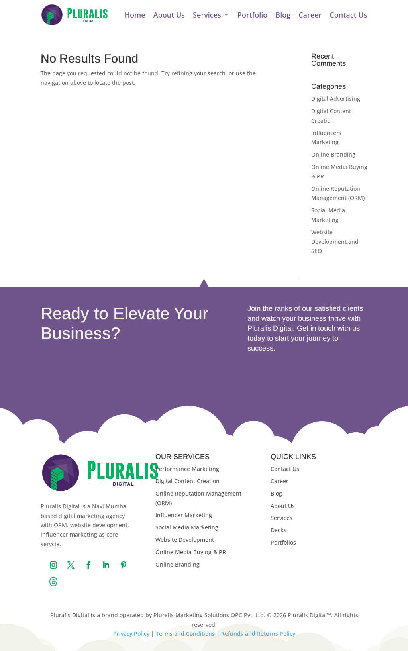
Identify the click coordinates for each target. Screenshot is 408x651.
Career (310, 15)
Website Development (184, 539)
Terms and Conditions (185, 633)
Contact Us (348, 15)
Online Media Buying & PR (190, 552)
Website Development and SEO (335, 241)
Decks (278, 530)
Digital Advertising (335, 98)
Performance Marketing (187, 469)
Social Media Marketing (186, 527)
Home (135, 15)
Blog (282, 15)
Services (211, 15)
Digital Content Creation (187, 481)
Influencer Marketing (183, 515)
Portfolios (283, 542)
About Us (169, 15)
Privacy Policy (131, 633)
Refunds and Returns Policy (258, 633)
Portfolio (252, 15)
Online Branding (333, 154)
